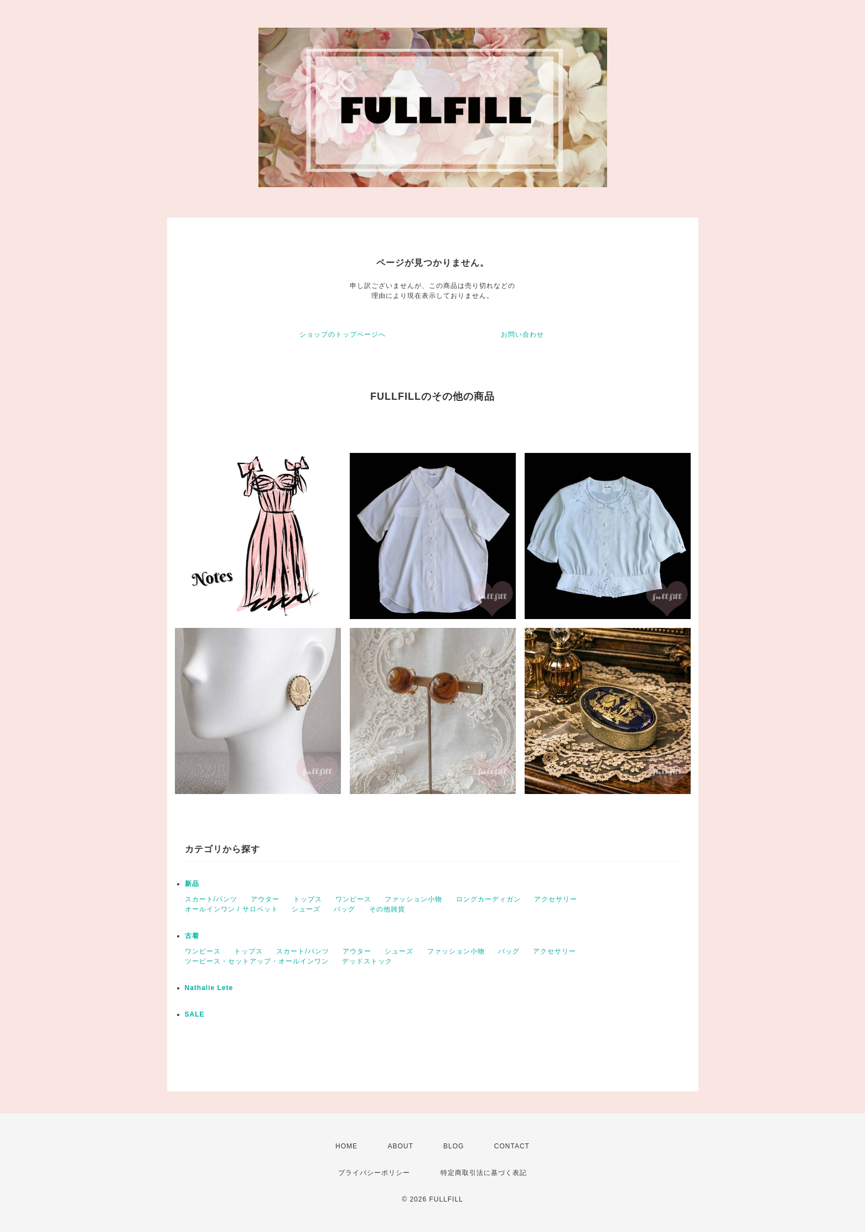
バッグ (344, 909)
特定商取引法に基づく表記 (484, 1173)
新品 (192, 884)
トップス (307, 899)
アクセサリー (555, 899)
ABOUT (400, 1146)
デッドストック (367, 961)
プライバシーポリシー (374, 1173)
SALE (195, 1014)
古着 (192, 936)
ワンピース (353, 899)
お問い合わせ (522, 334)
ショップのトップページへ (342, 334)
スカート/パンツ (211, 899)
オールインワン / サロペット (231, 909)
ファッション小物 (413, 899)
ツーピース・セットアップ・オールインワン (257, 961)
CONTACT (512, 1146)
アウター (265, 899)
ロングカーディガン (488, 899)
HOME (346, 1146)
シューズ (306, 909)
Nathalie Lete (209, 988)
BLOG (453, 1146)
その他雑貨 (387, 909)
